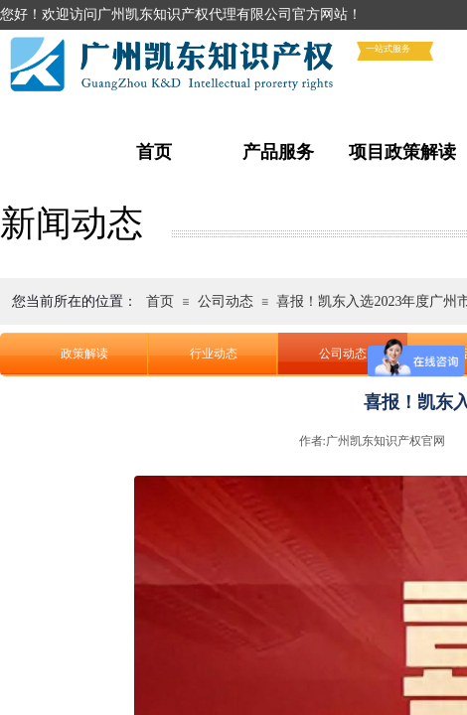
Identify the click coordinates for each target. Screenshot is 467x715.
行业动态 (213, 353)
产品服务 (278, 152)
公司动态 (225, 301)
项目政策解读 (402, 152)
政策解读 (84, 353)
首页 (154, 152)
